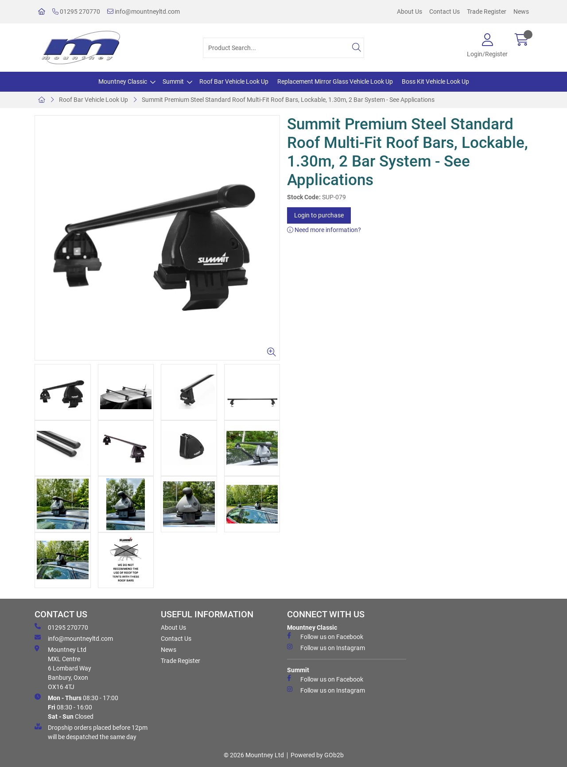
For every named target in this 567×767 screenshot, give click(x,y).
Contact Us (444, 11)
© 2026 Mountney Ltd (254, 755)
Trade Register (486, 11)
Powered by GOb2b (317, 755)
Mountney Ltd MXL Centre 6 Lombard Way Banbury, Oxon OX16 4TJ (63, 667)
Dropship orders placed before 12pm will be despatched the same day (91, 731)
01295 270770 (76, 11)
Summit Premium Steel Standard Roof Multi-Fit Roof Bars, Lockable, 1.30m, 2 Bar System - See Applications (288, 99)
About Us (409, 11)
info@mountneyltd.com (143, 11)
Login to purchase (319, 215)
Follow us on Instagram (326, 647)
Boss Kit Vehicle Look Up (435, 81)
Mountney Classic (122, 81)
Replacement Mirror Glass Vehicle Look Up (335, 81)
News (521, 11)
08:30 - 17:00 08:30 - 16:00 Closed (76, 706)
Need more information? (324, 229)
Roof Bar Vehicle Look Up (233, 81)
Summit (173, 81)
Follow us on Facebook (325, 636)
